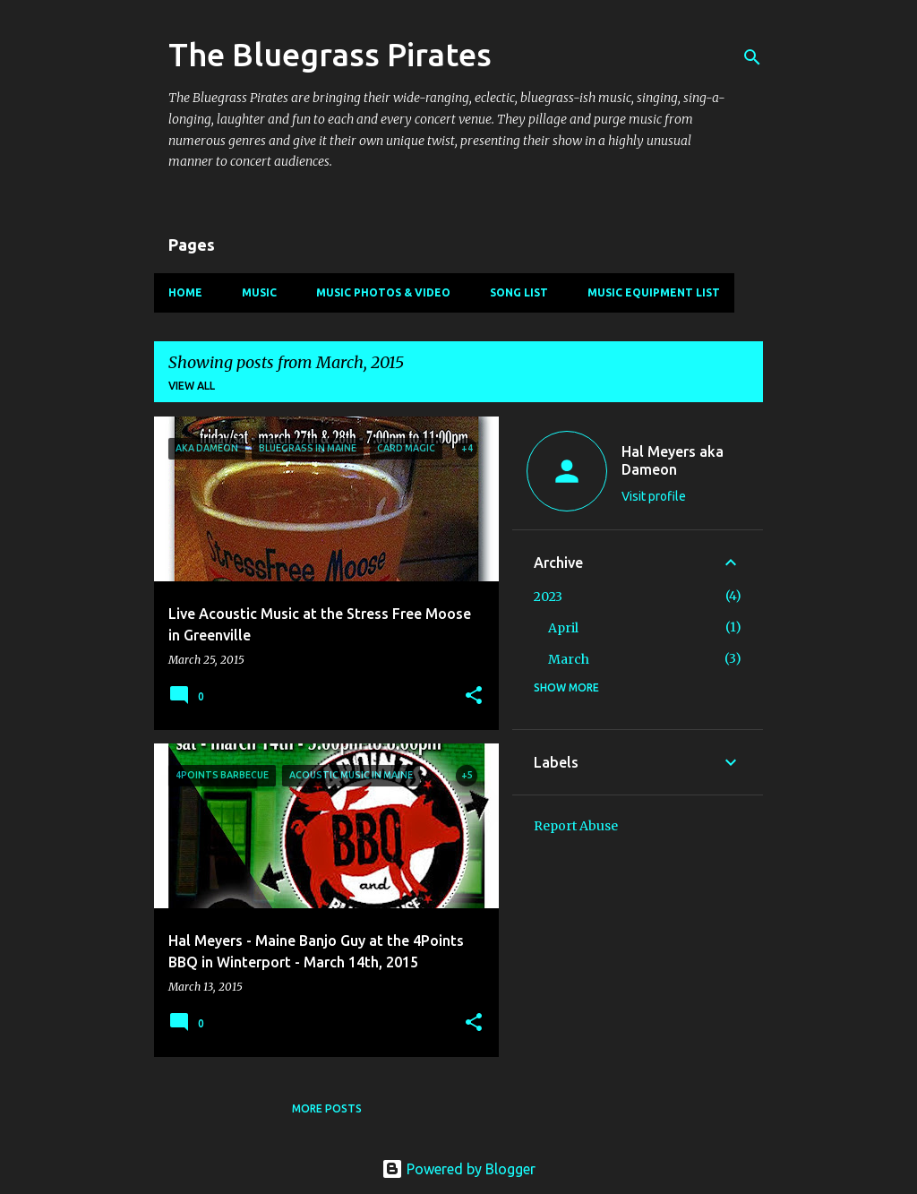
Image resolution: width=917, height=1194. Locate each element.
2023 (548, 596)
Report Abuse (576, 826)
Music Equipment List (653, 292)
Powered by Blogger (458, 1169)
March (568, 659)
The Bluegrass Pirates (330, 54)
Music (259, 292)
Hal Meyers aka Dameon (672, 460)
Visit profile (653, 496)
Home (185, 292)
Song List (519, 292)
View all (191, 385)
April (563, 628)
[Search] (752, 57)
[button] (473, 696)
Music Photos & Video (383, 292)
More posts (327, 1108)
